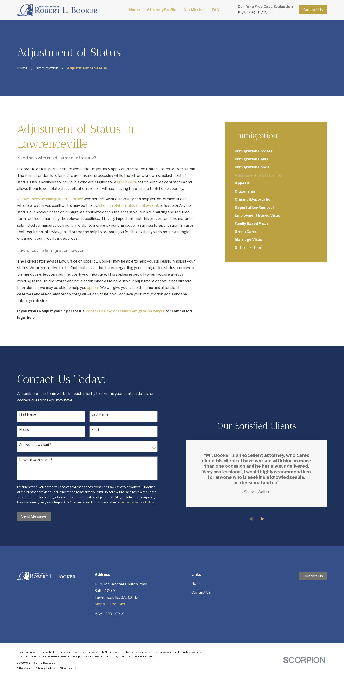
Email (95, 429)
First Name (27, 414)
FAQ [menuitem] (215, 9)
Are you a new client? (35, 445)
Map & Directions (110, 604)
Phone (24, 429)
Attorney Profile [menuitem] (161, 9)
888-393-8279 (253, 12)
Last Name (99, 414)
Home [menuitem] (134, 9)
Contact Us (313, 9)
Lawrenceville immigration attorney (52, 199)
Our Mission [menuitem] (194, 9)
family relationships (118, 205)
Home (196, 583)
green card (126, 182)
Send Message (34, 516)
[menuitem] (276, 151)
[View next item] (269, 519)
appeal (93, 287)
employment (147, 205)
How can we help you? (35, 460)
